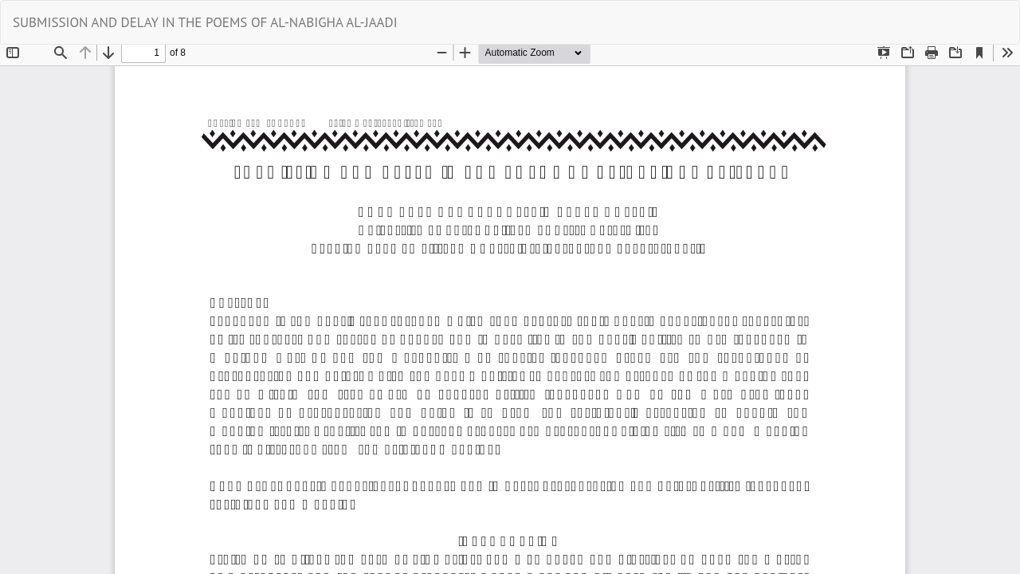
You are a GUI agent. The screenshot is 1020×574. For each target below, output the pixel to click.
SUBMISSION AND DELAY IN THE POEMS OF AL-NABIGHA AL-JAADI (205, 22)
